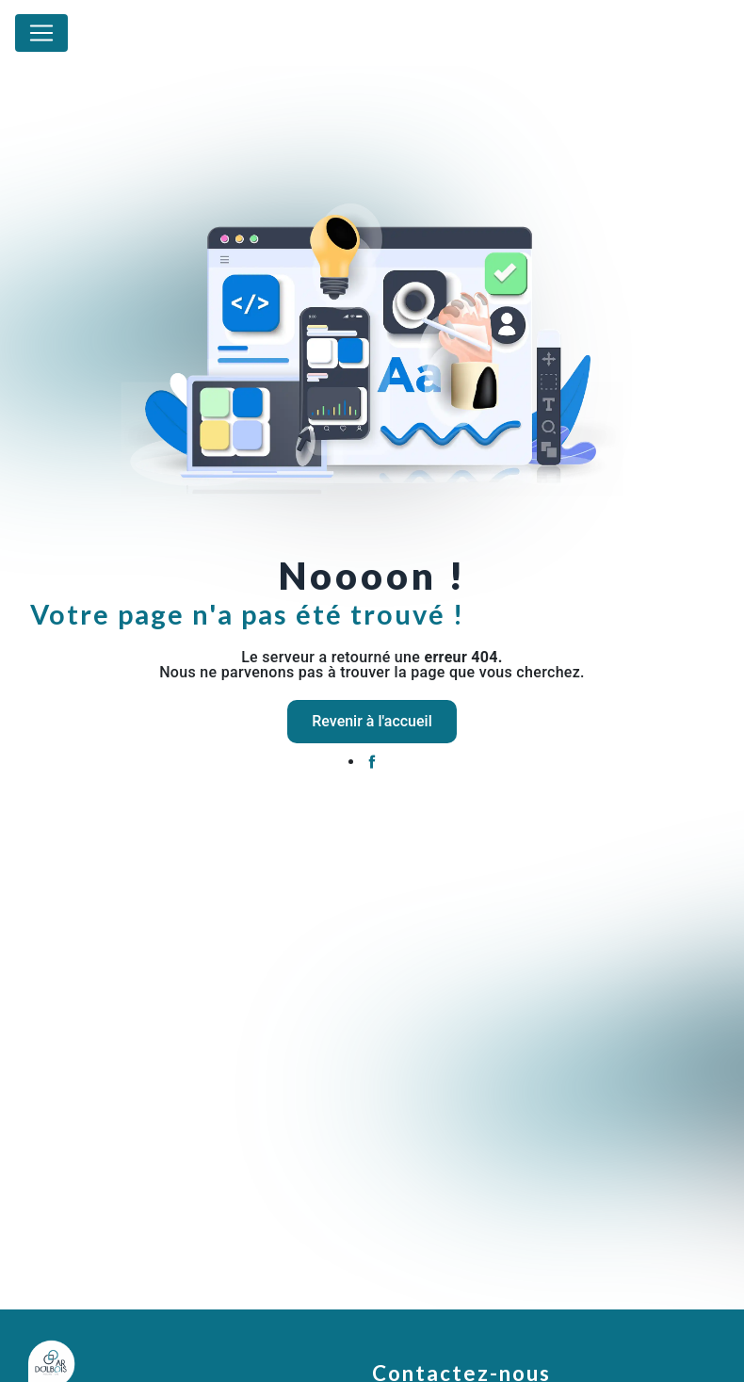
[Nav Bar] (41, 33)
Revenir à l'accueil (371, 721)
